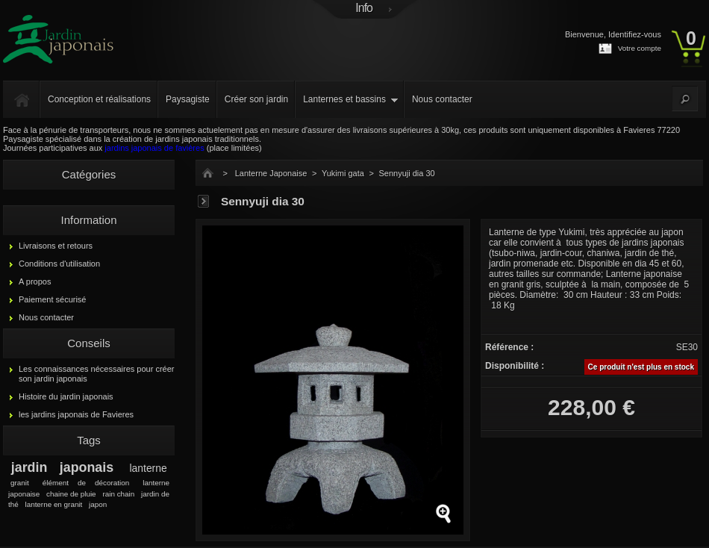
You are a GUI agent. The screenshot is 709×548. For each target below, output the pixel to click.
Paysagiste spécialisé (42, 138)
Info (363, 7)
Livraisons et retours (56, 245)
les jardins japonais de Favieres (76, 414)
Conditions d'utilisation (59, 263)
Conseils (88, 343)
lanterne (148, 468)
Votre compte (639, 48)
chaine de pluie (71, 494)
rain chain (118, 494)
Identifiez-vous (634, 34)
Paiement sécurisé (53, 299)
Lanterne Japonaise (271, 173)
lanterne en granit (53, 504)
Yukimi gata (343, 173)
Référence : (509, 347)
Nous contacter (442, 99)
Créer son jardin (256, 99)
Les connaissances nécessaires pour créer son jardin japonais (97, 373)
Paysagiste (188, 99)
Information (88, 220)
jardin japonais (62, 467)
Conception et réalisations (99, 99)
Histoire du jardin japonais (66, 396)
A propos (35, 281)
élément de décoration (86, 483)
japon (98, 504)
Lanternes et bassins (344, 99)
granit (19, 483)
